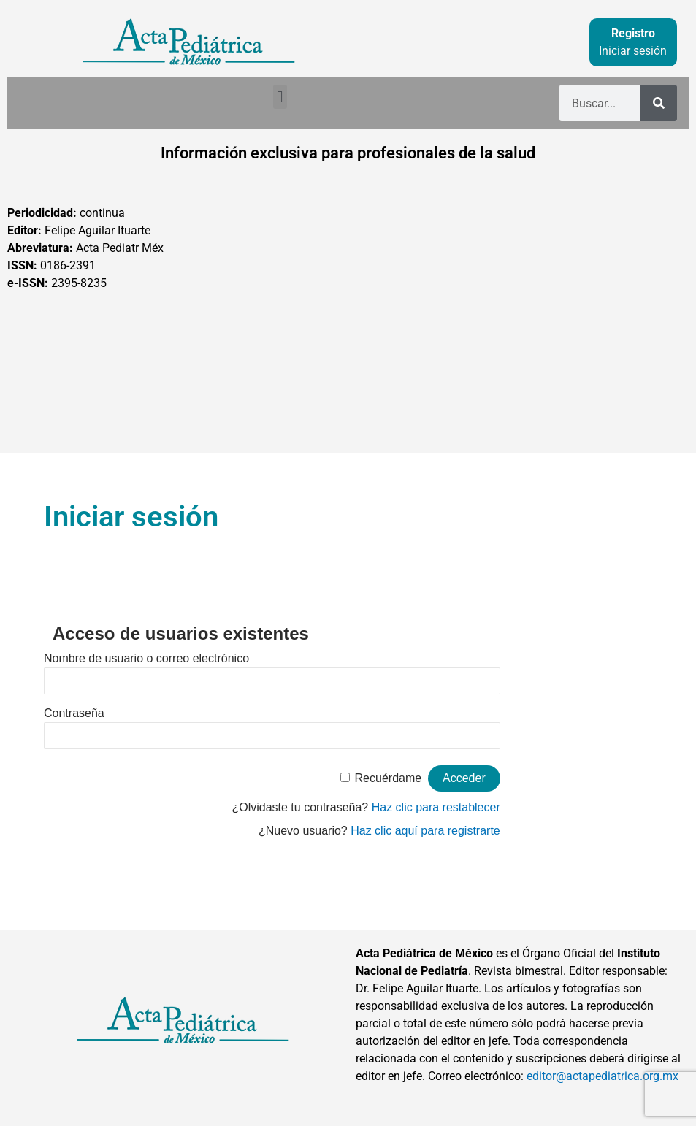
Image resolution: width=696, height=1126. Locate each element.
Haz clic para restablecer (436, 807)
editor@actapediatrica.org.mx (602, 1076)
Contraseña (74, 713)
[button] (280, 97)
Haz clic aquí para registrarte (425, 830)
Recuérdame (388, 778)
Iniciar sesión (633, 51)
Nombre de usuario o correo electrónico (146, 658)
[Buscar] (658, 103)
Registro (633, 33)
